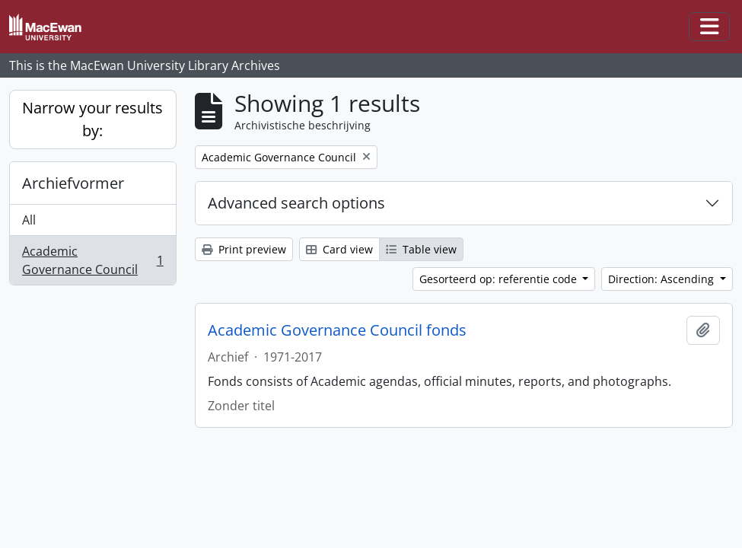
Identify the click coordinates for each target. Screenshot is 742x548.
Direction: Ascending (662, 279)
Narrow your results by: (92, 119)
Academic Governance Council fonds (337, 330)
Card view (339, 249)
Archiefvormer (73, 183)
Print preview (244, 249)
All (29, 220)
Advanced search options (296, 203)
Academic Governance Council (92, 260)
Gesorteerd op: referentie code (499, 279)
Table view (421, 249)
